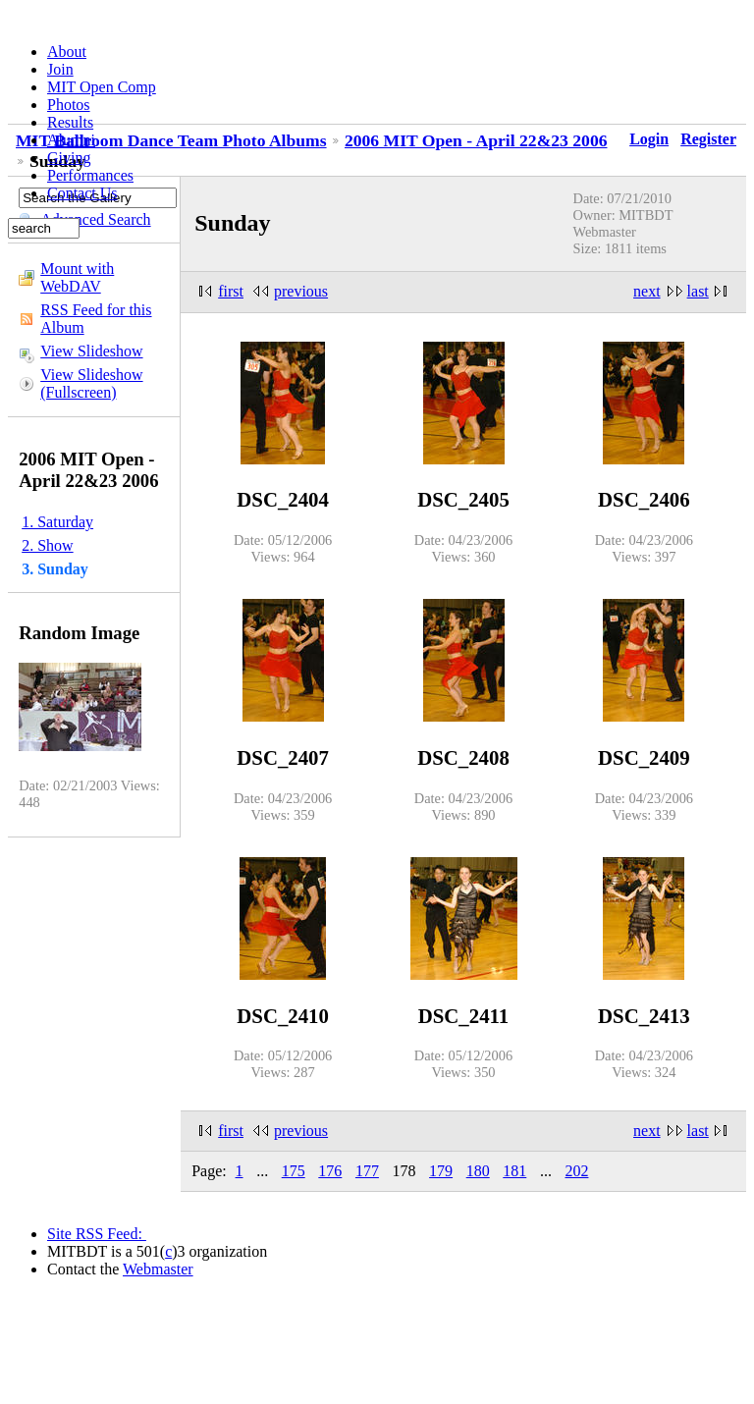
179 (441, 1170)
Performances (90, 175)
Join (60, 69)
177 (367, 1170)
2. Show (47, 545)
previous (301, 291)
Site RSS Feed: (96, 1233)
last (698, 291)
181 (514, 1170)
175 (293, 1170)
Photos (68, 104)
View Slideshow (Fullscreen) (91, 383)
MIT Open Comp (101, 87)
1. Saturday (57, 521)
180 (478, 1170)
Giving (68, 157)
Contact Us (82, 193)
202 (576, 1170)
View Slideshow (91, 351)
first (230, 291)
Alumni (71, 140)
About (66, 51)
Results (70, 122)
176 (330, 1170)
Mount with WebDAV (77, 277)
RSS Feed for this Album (95, 318)
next (647, 291)
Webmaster (158, 1269)
